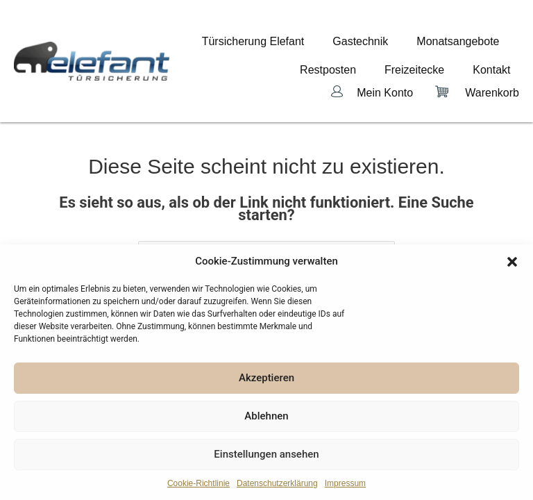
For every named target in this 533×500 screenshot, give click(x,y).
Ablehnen (266, 416)
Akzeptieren (266, 378)
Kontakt (500, 51)
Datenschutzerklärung (277, 483)
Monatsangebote (466, 40)
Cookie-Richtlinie (198, 483)
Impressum (345, 483)
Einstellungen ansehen (266, 454)
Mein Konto (385, 64)
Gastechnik (386, 40)
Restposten (372, 51)
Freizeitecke (440, 51)
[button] (512, 262)
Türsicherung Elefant (296, 40)
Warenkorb (492, 64)
